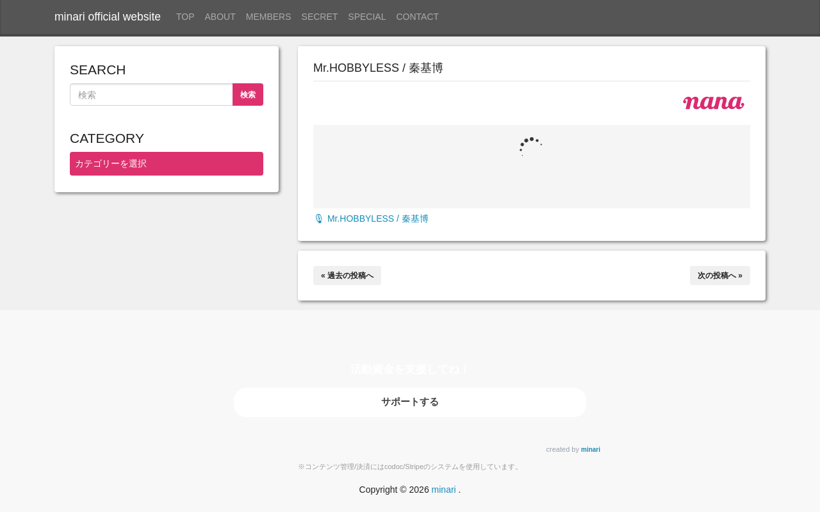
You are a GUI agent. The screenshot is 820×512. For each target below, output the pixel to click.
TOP (185, 17)
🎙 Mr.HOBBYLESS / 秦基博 (371, 218)
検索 (248, 94)
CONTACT (418, 17)
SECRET (320, 17)
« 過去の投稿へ (347, 275)
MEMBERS (268, 17)
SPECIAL (367, 17)
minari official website (107, 16)
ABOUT (220, 17)
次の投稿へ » (720, 275)
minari (590, 449)
